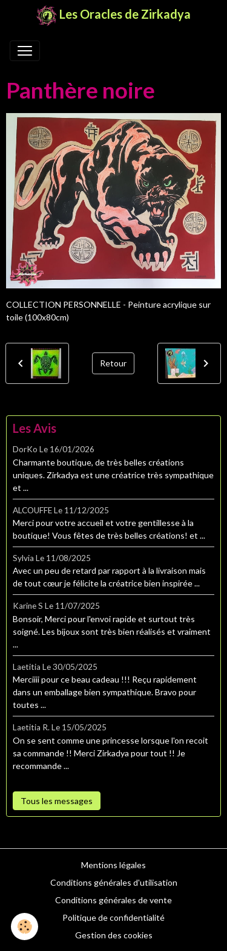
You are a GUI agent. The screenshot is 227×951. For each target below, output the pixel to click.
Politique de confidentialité (113, 917)
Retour (113, 363)
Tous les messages (57, 801)
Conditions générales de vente (113, 900)
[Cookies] (24, 926)
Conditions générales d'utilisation (113, 882)
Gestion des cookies (114, 935)
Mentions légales (113, 865)
